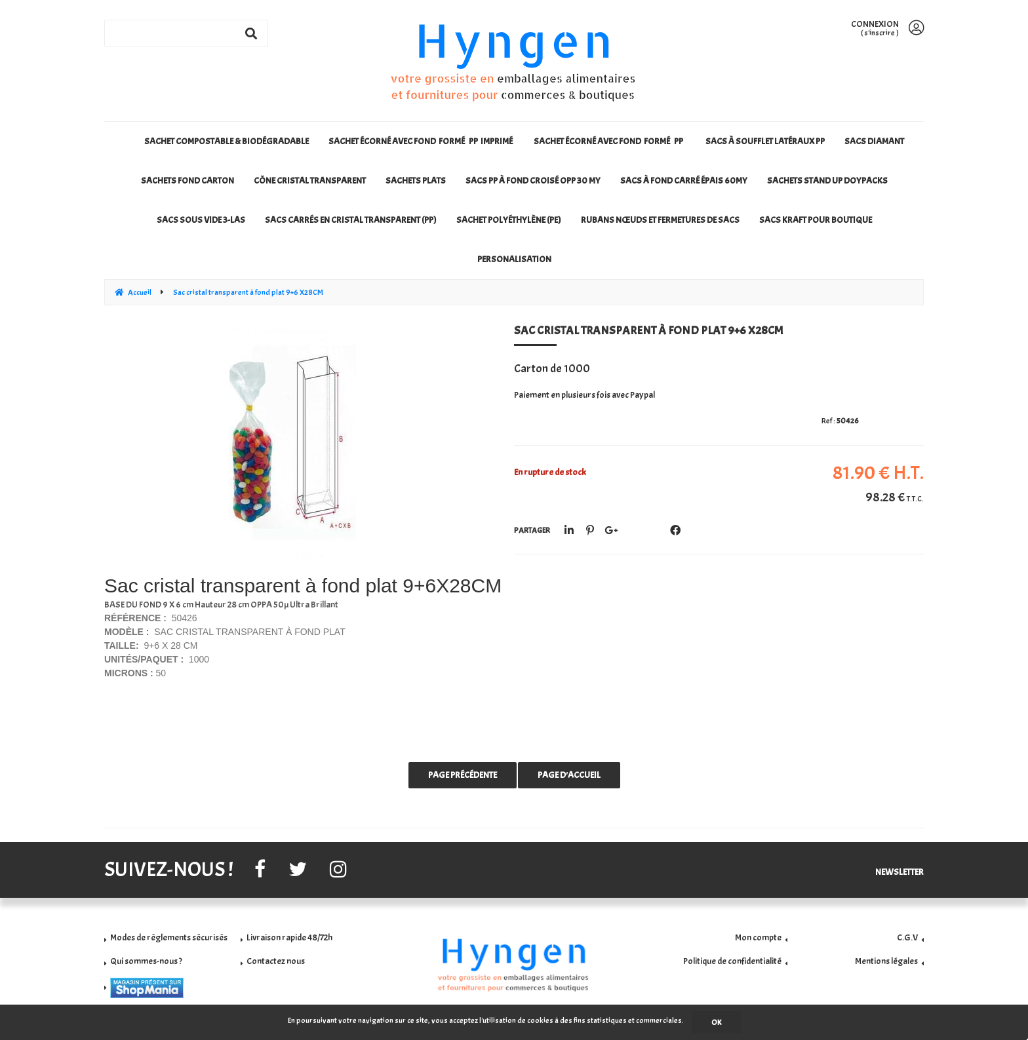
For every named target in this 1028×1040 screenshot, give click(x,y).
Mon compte (758, 937)
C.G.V (907, 937)
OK (716, 1022)
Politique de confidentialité (732, 961)
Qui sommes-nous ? (146, 961)
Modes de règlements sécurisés (168, 937)
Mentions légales (886, 961)
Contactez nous (276, 961)
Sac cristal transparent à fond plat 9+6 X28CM (648, 330)
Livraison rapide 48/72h (289, 937)
